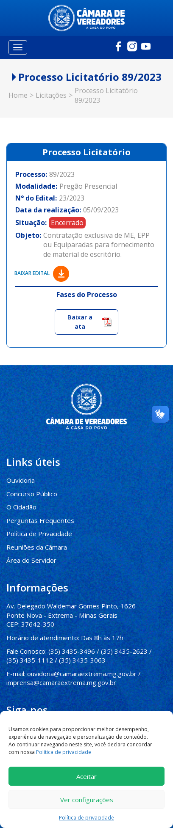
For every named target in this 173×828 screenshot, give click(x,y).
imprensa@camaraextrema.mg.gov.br (61, 681)
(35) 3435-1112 (29, 658)
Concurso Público (31, 492)
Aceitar (86, 776)
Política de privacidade (63, 752)
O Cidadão (21, 506)
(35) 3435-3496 (71, 649)
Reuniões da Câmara (36, 546)
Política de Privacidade (39, 532)
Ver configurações (86, 799)
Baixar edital (41, 272)
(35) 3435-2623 (123, 649)
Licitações (51, 94)
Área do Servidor (31, 559)
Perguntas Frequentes (39, 519)
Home (18, 94)
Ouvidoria (20, 479)
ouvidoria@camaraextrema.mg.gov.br (82, 672)
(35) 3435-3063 (82, 658)
